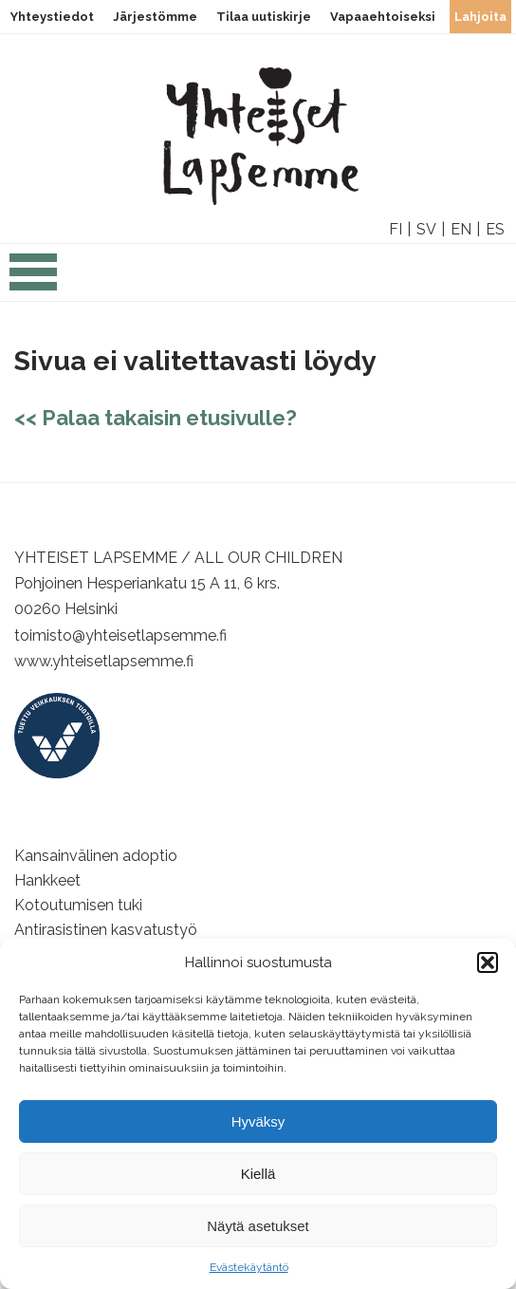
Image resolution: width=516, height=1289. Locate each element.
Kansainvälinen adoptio (95, 856)
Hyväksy (258, 1121)
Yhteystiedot (52, 16)
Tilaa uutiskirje (263, 16)
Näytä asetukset (258, 1226)
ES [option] (495, 229)
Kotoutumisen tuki (78, 905)
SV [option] (426, 229)
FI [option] (395, 229)
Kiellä (258, 1174)
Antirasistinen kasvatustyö (105, 930)
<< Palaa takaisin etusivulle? (155, 417)
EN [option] (461, 229)
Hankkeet (47, 880)
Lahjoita (480, 16)
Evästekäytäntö (249, 1267)
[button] (487, 962)
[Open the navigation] (33, 281)
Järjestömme (155, 16)
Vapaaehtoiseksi (382, 16)
